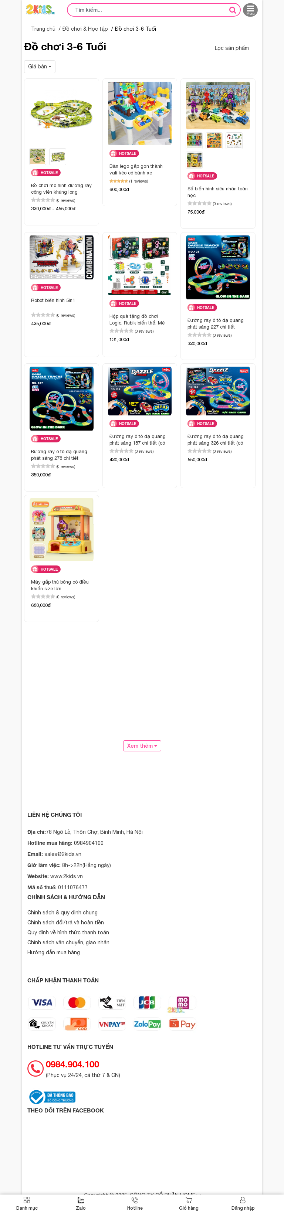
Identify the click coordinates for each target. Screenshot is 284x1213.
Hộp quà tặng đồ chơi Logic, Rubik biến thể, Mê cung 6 (137, 320)
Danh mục (27, 1208)
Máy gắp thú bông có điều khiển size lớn (60, 585)
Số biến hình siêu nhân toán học (217, 192)
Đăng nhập (243, 1208)
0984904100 (89, 843)
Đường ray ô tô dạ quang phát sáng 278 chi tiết (59, 455)
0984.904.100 (72, 1064)
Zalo (81, 1208)
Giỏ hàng (189, 1208)
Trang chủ (43, 29)
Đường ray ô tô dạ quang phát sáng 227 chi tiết (215, 323)
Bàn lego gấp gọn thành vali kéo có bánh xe (136, 169)
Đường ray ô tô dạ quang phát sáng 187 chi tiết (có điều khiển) (137, 440)
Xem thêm (142, 746)
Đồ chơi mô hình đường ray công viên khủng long (61, 189)
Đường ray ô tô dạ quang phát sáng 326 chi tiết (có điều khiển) (215, 440)
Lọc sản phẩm (232, 48)
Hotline (135, 1208)
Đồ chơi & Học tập (85, 29)
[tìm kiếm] (233, 9)
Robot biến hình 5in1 (53, 300)
